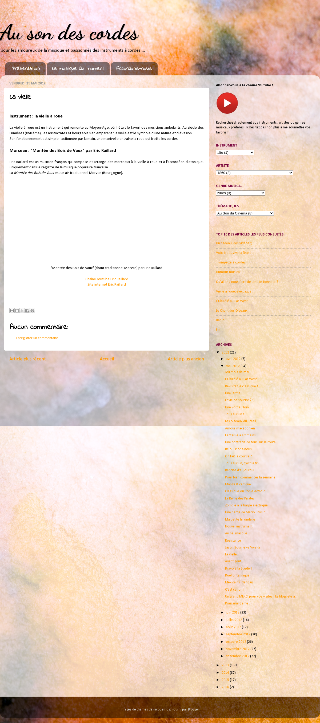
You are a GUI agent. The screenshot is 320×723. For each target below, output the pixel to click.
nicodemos (161, 709)
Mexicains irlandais (239, 582)
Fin (218, 330)
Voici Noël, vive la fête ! (233, 253)
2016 (226, 687)
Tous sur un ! (234, 414)
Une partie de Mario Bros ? (245, 512)
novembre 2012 (238, 649)
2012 (226, 352)
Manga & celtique (238, 484)
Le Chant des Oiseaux (231, 310)
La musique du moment (78, 69)
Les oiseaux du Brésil (240, 421)
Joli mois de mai (237, 372)
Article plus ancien (186, 359)
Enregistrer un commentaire (37, 338)
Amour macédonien (240, 428)
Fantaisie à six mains (240, 435)
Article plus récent (27, 359)
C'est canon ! (234, 589)
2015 (226, 680)
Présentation (26, 69)
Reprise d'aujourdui (239, 470)
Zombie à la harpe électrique (246, 505)
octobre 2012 (236, 642)
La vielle (231, 554)
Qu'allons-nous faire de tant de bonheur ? (247, 282)
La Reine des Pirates (240, 498)
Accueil (107, 359)
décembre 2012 (238, 656)
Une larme (233, 393)
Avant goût (233, 561)
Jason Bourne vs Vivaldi (242, 547)
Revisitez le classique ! (241, 386)
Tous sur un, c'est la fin (242, 463)
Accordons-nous (134, 69)
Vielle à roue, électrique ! (234, 291)
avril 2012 (233, 359)
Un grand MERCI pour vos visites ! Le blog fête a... (261, 596)
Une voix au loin (237, 407)
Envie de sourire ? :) (239, 400)
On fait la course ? (238, 456)
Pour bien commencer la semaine (250, 477)
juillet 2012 (234, 620)
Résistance (233, 540)
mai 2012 (233, 366)
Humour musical (228, 272)
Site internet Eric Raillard (106, 285)
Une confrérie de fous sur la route (250, 442)
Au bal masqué (236, 533)
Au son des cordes (69, 32)
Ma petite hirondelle (240, 519)
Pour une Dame (236, 603)
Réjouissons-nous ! (239, 449)
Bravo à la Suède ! (238, 568)
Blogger (193, 709)
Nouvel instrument (239, 526)
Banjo (220, 320)
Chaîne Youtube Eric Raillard (106, 279)
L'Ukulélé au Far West (232, 301)
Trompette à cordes (231, 262)
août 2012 (234, 627)
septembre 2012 (238, 634)
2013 (226, 665)
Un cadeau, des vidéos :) (234, 243)
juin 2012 (233, 612)
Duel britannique (237, 575)
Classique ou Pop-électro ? (245, 491)
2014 (226, 673)
